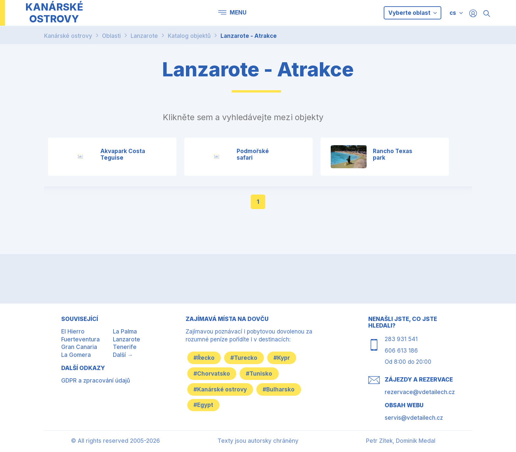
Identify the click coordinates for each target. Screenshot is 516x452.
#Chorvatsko (212, 373)
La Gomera (76, 355)
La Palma (125, 331)
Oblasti (111, 36)
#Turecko (244, 357)
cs (453, 13)
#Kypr (283, 357)
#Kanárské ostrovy (220, 389)
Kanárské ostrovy (68, 36)
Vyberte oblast (412, 13)
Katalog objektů (189, 36)
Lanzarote (144, 36)
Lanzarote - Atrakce (248, 36)
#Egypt (204, 405)
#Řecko (204, 357)
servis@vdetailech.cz (414, 417)
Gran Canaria (79, 347)
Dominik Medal (415, 441)
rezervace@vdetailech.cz (420, 392)
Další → (123, 355)
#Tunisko (260, 373)
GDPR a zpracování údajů (95, 380)
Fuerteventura (80, 339)
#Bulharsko (280, 389)
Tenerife (125, 347)
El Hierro (73, 331)
